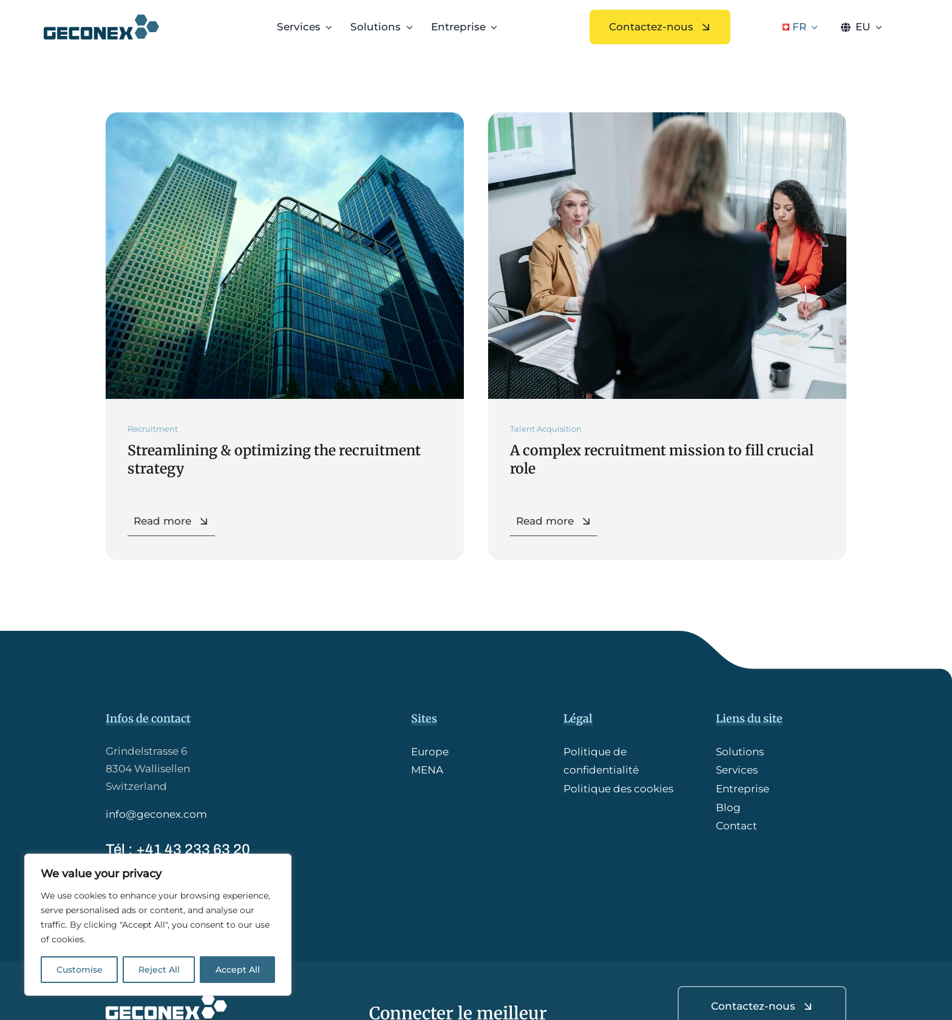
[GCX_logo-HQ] (101, 19)
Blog (728, 807)
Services (737, 770)
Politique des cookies (618, 789)
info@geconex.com (156, 814)
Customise (79, 969)
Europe (430, 752)
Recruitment (152, 428)
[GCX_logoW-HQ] (166, 998)
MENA (427, 770)
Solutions (740, 752)
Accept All (238, 969)
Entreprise (742, 789)
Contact (736, 826)
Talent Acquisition (546, 428)
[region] (157, 925)
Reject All (159, 969)
